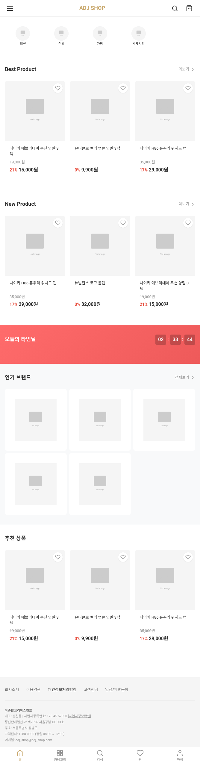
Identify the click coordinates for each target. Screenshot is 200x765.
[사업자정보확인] (79, 716)
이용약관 (33, 689)
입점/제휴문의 (116, 689)
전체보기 (185, 377)
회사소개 (12, 689)
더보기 (186, 69)
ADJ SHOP (92, 8)
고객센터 (91, 689)
